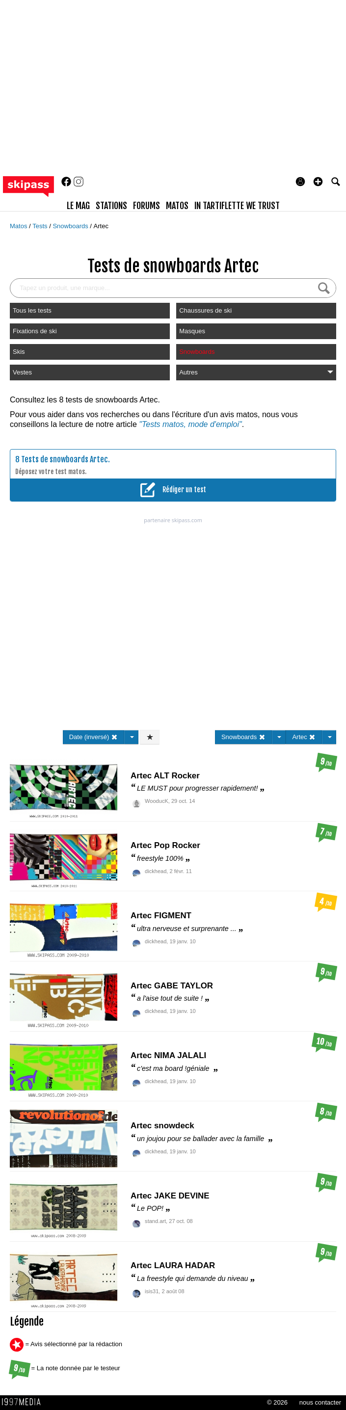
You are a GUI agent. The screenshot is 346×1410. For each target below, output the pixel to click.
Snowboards (71, 226)
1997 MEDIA (24, 1402)
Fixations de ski (35, 331)
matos (177, 205)
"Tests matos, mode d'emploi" (190, 424)
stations (111, 205)
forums (146, 205)
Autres (256, 372)
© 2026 (277, 1402)
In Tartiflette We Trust (237, 205)
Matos (19, 226)
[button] (318, 181)
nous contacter (320, 1402)
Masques (192, 331)
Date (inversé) (93, 737)
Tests (40, 226)
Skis (19, 351)
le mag (78, 205)
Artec (101, 226)
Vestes (22, 372)
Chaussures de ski (205, 310)
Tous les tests (32, 310)
